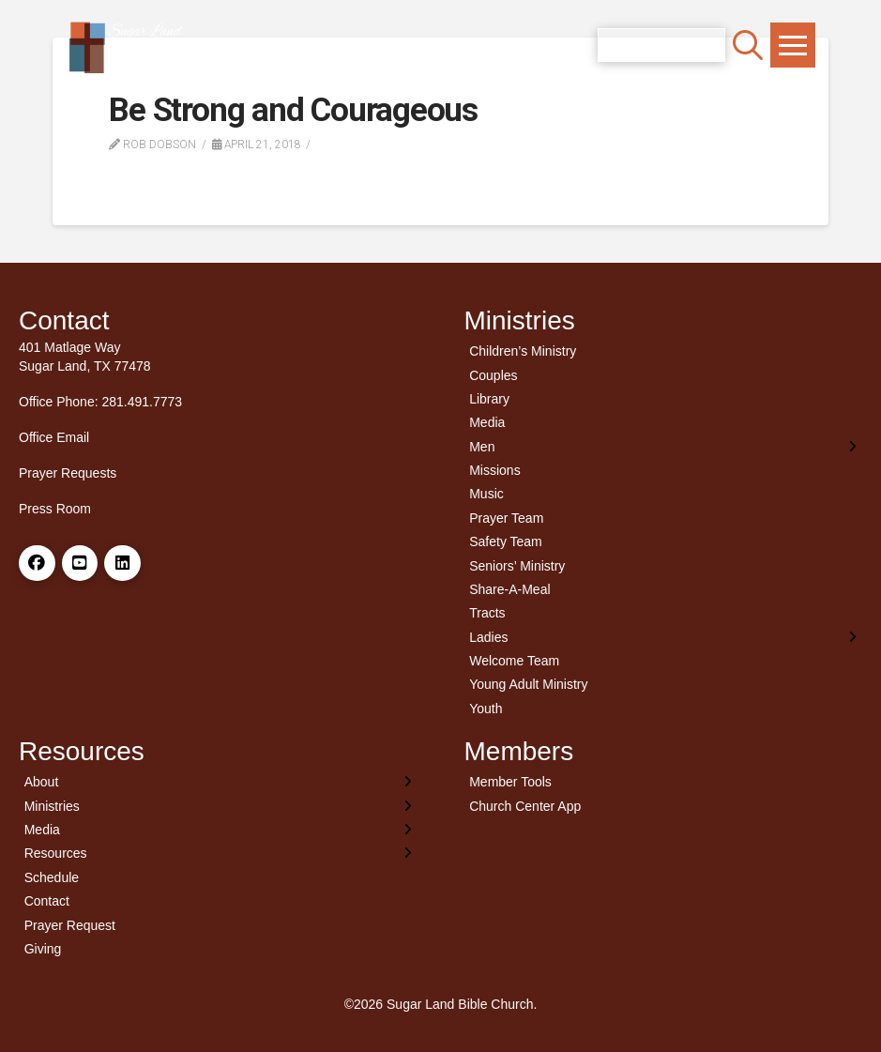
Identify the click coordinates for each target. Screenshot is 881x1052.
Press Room (55, 508)
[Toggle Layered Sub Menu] (663, 446)
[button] (747, 45)
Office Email (54, 437)
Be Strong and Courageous (293, 110)
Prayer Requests (67, 472)
